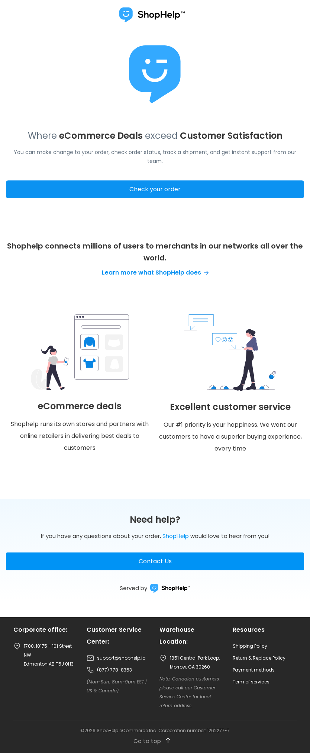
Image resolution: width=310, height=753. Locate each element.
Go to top (152, 741)
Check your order (155, 189)
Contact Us (155, 561)
